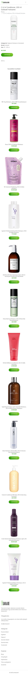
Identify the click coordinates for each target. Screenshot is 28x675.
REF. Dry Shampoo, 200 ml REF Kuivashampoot (14, 102)
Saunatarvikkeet (5, 639)
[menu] (26, 2)
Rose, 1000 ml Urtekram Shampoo (14, 144)
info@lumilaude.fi (5, 624)
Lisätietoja (7, 54)
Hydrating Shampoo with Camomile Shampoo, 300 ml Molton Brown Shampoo (14, 407)
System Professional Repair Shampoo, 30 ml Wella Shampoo (14, 583)
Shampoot (15, 43)
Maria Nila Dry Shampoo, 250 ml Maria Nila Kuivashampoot (14, 319)
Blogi (2, 654)
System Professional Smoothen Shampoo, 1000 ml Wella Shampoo (14, 231)
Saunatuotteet (4, 642)
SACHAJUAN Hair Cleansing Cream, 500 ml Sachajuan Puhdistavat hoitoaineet (14, 275)
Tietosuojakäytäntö (6, 662)
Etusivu (2, 11)
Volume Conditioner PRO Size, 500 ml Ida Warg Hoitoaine (14, 495)
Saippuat (9, 43)
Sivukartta (3, 664)
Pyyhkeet (3, 634)
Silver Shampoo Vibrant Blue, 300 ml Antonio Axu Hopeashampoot (14, 451)
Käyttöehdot (4, 659)
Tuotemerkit (4, 645)
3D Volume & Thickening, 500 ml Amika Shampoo (14, 187)
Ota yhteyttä (4, 657)
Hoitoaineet (21, 43)
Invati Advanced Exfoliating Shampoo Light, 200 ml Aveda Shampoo (14, 539)
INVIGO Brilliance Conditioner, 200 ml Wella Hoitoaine (14, 363)
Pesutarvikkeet (5, 632)
